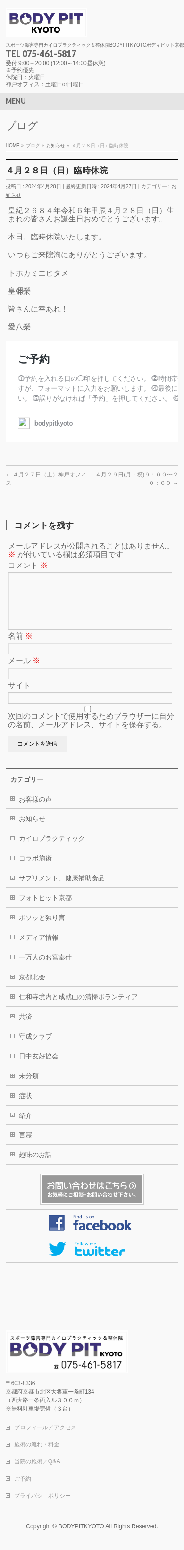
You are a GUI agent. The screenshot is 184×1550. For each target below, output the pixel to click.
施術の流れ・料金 (36, 1445)
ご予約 (22, 1479)
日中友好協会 (39, 1067)
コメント (28, 565)
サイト (19, 697)
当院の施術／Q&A (37, 1462)
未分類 (29, 1087)
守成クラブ (35, 1047)
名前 (20, 647)
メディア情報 (39, 948)
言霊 (25, 1146)
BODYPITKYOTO (81, 1527)
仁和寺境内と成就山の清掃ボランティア (78, 1008)
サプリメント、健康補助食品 (62, 889)
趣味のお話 (35, 1166)
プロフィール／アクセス (45, 1428)
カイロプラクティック (52, 849)
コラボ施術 (35, 869)
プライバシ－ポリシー (42, 1496)
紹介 (25, 1127)
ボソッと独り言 (42, 929)
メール (24, 672)
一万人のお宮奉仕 (45, 968)
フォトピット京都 (45, 909)
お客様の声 (35, 810)
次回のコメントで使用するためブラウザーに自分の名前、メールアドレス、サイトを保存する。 (91, 731)
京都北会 (32, 988)
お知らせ (32, 830)
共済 (25, 1028)
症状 (25, 1107)
